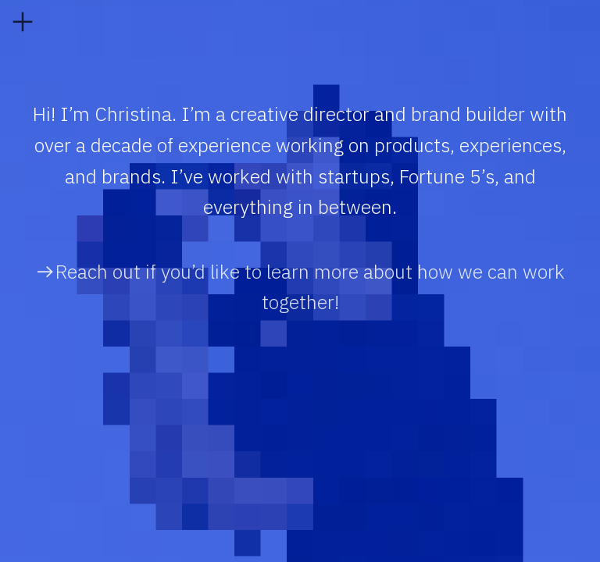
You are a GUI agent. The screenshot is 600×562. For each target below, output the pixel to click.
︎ (22, 22)
